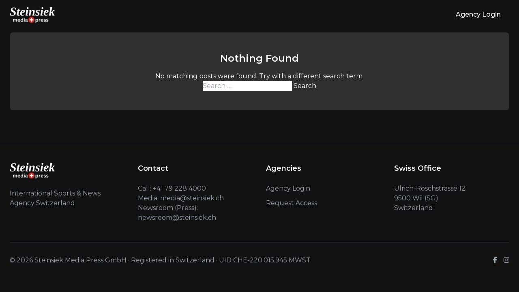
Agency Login (478, 14)
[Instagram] (506, 260)
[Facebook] (495, 260)
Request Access (291, 203)
